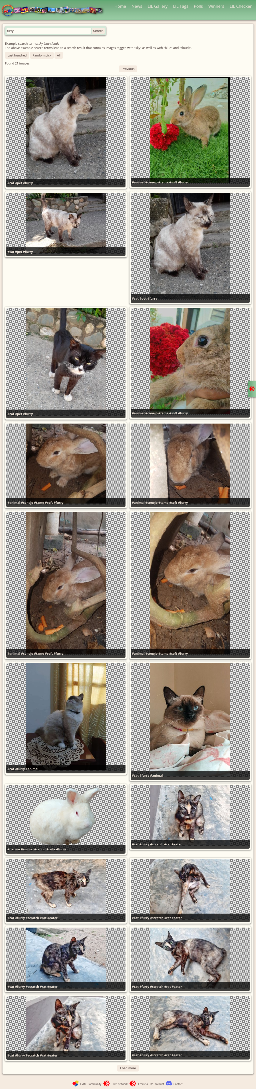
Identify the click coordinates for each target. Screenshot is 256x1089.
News (137, 6)
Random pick (41, 55)
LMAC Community (91, 1084)
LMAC (54, 10)
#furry (28, 183)
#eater (177, 844)
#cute (50, 849)
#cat (11, 183)
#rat (167, 844)
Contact (178, 1084)
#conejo (151, 182)
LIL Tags (180, 6)
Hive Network (120, 1084)
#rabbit (40, 849)
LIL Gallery (158, 6)
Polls (198, 6)
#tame (163, 182)
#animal (138, 182)
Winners (216, 6)
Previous (128, 69)
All (58, 55)
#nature (14, 849)
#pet (18, 183)
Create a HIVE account (151, 1084)
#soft (173, 182)
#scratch (156, 844)
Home (120, 6)
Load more (128, 1068)
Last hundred (17, 55)
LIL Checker (241, 6)
